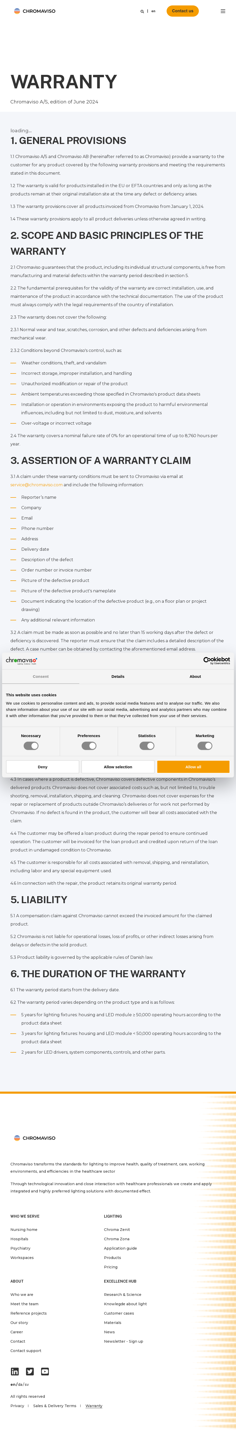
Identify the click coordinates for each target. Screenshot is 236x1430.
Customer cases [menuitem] (119, 1313)
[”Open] (223, 11)
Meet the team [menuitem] (24, 1304)
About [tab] (195, 676)
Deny (43, 766)
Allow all (193, 766)
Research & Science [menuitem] (122, 1294)
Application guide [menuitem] (120, 1248)
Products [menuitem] (112, 1257)
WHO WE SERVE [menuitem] (25, 1216)
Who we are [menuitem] (21, 1294)
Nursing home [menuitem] (23, 1229)
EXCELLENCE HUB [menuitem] (120, 1281)
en (153, 11)
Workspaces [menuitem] (22, 1257)
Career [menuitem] (16, 1332)
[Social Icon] (16, 1371)
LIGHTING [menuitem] (113, 1216)
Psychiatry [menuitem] (20, 1248)
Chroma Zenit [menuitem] (117, 1229)
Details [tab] (118, 676)
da (20, 1384)
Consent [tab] (41, 676)
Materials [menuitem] (112, 1322)
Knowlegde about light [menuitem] (125, 1304)
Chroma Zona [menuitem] (116, 1239)
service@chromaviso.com (36, 484)
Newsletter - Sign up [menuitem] (123, 1341)
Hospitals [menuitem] (19, 1239)
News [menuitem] (109, 1332)
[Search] (142, 11)
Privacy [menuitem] (17, 1405)
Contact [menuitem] (17, 1341)
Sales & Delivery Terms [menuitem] (54, 1405)
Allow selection (118, 766)
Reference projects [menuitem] (28, 1313)
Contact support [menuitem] (25, 1350)
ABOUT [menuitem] (17, 1281)
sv (27, 1384)
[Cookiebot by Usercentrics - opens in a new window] (207, 661)
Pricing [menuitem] (110, 1267)
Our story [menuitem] (19, 1322)
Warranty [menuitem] (94, 1405)
